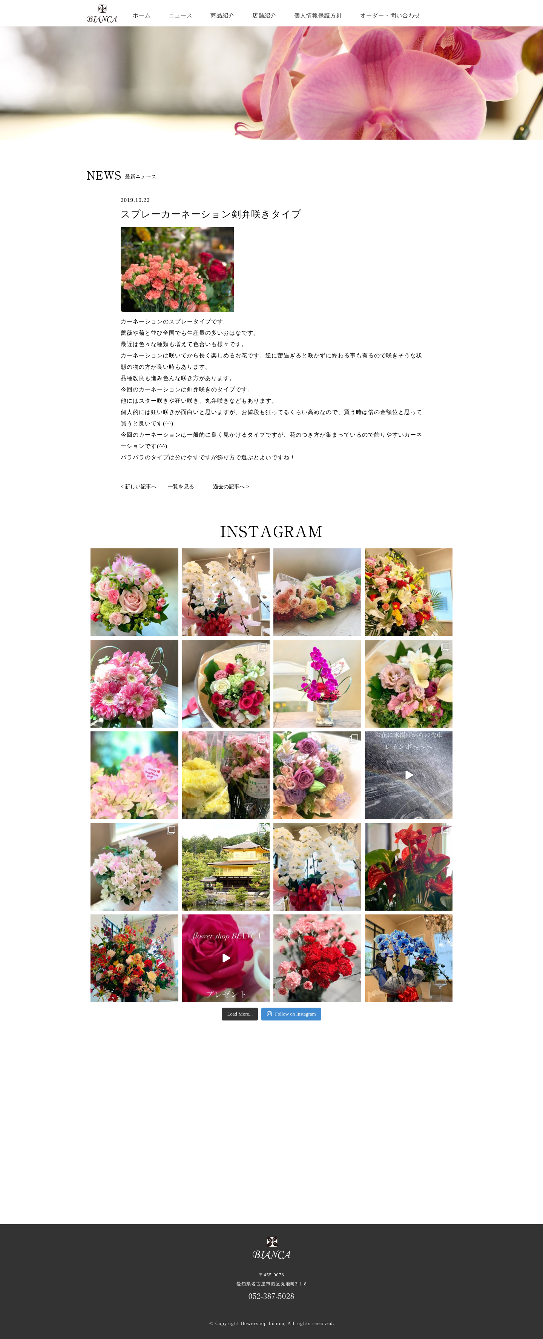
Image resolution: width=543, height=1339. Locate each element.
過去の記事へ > (231, 486)
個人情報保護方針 (318, 15)
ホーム (142, 15)
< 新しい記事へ (138, 486)
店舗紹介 (264, 15)
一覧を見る (181, 486)
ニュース (181, 15)
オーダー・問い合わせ (390, 15)
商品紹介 (222, 15)
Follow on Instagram (291, 1014)
